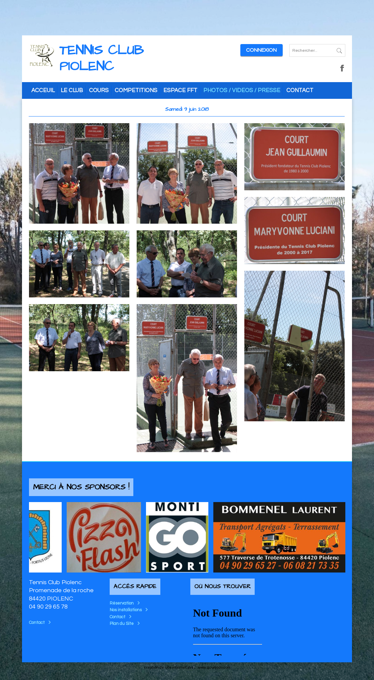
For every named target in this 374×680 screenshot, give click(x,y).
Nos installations (126, 610)
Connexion (261, 50)
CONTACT (299, 90)
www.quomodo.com (214, 667)
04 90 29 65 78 (48, 607)
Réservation (122, 603)
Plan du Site (122, 623)
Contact (37, 622)
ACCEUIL (43, 90)
